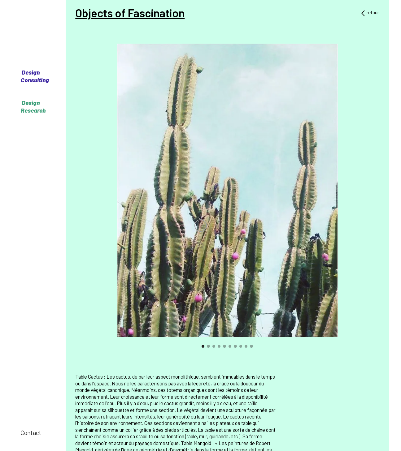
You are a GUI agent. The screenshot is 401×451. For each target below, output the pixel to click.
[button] (113, 199)
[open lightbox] (227, 190)
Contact (30, 432)
